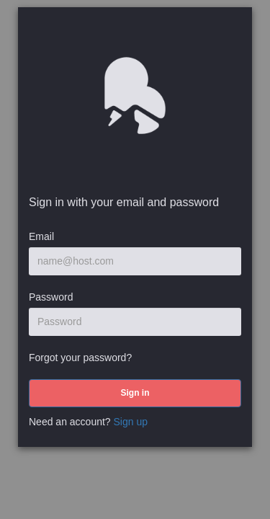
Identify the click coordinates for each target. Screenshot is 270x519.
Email (41, 236)
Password (51, 297)
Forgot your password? (80, 357)
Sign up (131, 421)
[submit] (135, 393)
